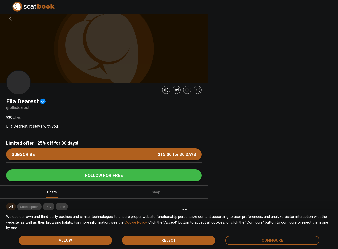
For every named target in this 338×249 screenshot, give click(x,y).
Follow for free (104, 175)
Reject (168, 240)
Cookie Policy (136, 222)
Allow (65, 240)
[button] (11, 207)
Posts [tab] (52, 194)
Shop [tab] (156, 192)
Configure (272, 240)
